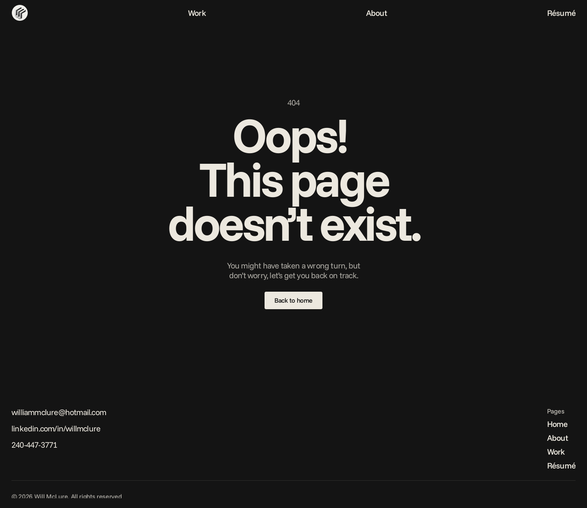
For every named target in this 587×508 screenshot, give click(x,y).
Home (557, 424)
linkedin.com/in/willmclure (55, 428)
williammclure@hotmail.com (58, 412)
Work (197, 13)
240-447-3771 (34, 445)
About (376, 13)
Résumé (561, 13)
